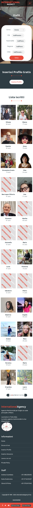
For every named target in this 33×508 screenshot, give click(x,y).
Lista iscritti (18, 18)
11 (18, 395)
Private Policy (5, 462)
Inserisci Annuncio (7, 454)
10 (17, 395)
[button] (19, 30)
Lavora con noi (6, 458)
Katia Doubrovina (16, 479)
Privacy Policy (16, 505)
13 (22, 395)
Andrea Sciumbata (16, 475)
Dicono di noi (5, 445)
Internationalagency (22, 494)
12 (20, 395)
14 (23, 395)
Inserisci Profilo (16, 82)
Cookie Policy (27, 505)
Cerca (16, 58)
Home (11, 18)
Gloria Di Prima (16, 483)
